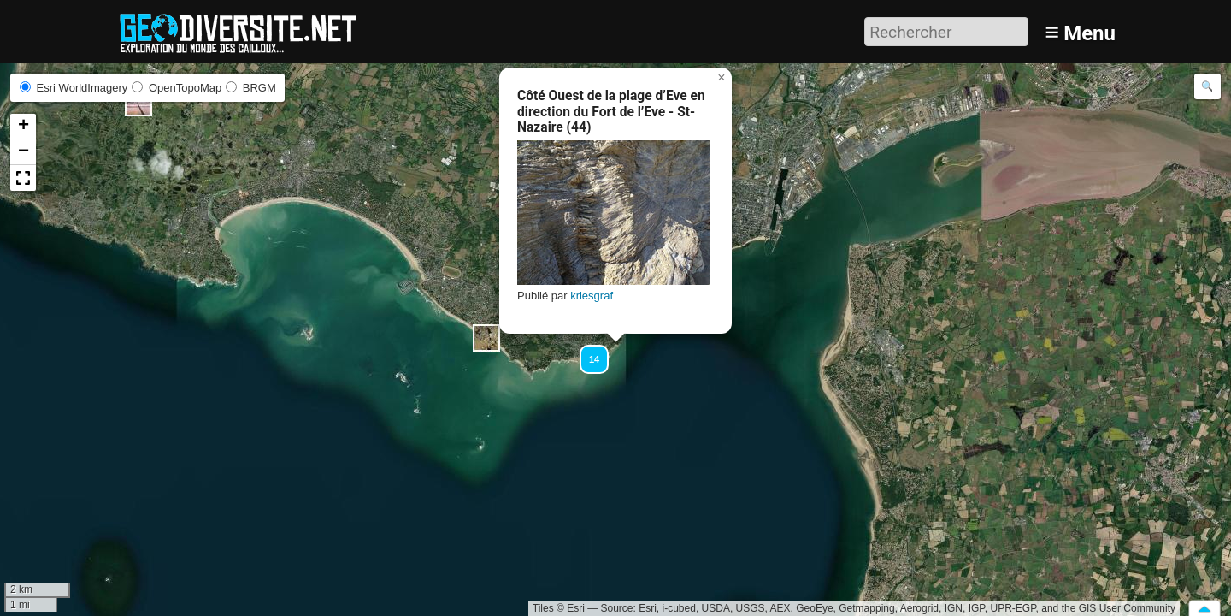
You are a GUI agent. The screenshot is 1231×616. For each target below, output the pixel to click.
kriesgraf (591, 295)
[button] (486, 338)
